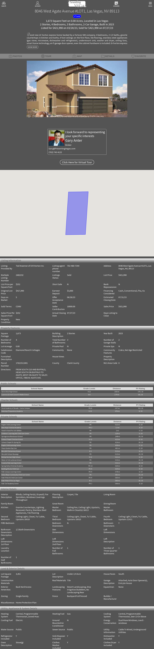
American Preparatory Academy (12, 411)
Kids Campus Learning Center (11, 472)
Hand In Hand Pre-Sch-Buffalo (11, 431)
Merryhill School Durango (10, 454)
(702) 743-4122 (55, 152)
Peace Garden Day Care (9, 448)
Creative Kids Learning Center (11, 463)
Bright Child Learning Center (11, 425)
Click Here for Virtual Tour (77, 162)
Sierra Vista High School (9, 392)
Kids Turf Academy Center (10, 484)
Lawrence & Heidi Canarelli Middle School (15, 395)
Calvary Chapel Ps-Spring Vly (11, 442)
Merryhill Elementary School (11, 451)
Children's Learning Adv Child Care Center (15, 433)
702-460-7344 (73, 265)
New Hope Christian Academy (11, 428)
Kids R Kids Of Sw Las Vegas (10, 481)
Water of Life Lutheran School (11, 460)
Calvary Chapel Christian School (12, 439)
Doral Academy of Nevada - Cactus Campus (15, 408)
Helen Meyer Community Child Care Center (15, 475)
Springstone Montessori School (12, 436)
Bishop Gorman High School (10, 457)
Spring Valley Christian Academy (12, 466)
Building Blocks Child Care (10, 469)
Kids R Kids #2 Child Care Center (12, 478)
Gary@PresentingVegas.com (62, 148)
